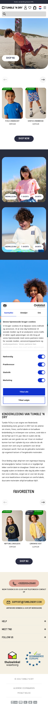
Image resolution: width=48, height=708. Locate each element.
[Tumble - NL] (12, 7)
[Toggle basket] (34, 8)
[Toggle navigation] (44, 7)
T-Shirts (25, 197)
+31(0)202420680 (24, 584)
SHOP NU (10, 58)
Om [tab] (39, 313)
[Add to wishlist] (21, 89)
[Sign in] (25, 7)
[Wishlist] (29, 7)
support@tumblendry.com (24, 602)
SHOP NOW (24, 139)
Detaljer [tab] (24, 313)
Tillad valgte (23, 400)
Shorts (38, 197)
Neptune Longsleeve (12, 545)
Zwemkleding (11, 197)
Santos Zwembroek (36, 123)
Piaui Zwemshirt (12, 123)
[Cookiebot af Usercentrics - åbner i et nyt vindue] (34, 305)
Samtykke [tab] (8, 313)
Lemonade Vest (36, 545)
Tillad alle (24, 392)
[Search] (24, 14)
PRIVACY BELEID (24, 693)
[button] (43, 79)
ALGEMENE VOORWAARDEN (24, 688)
